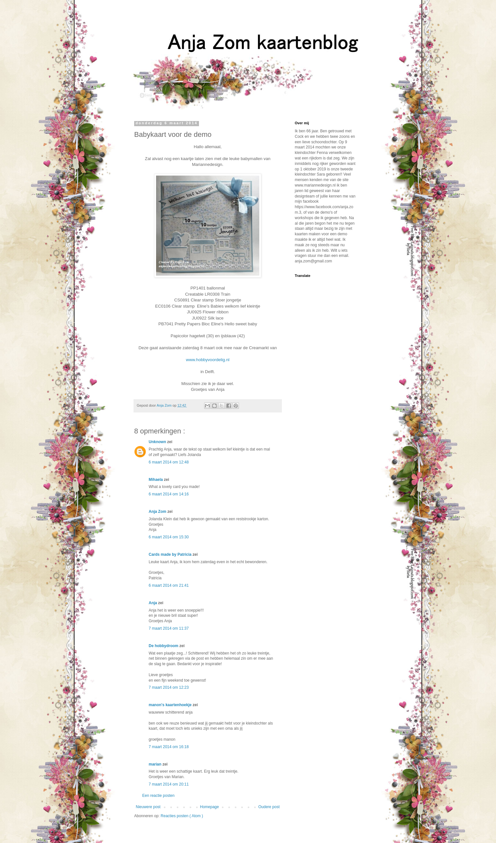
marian (156, 764)
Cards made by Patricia (171, 554)
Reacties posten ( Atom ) (182, 816)
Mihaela (156, 479)
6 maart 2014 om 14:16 (169, 494)
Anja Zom (158, 511)
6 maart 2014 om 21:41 (169, 585)
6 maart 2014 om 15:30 (169, 537)
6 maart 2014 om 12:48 (169, 462)
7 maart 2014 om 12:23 (169, 687)
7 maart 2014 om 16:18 (169, 747)
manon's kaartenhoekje (171, 705)
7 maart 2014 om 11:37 (169, 628)
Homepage (209, 807)
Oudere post (269, 807)
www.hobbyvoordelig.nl (208, 359)
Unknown (158, 442)
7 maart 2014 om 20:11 (169, 784)
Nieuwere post (148, 807)
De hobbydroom (164, 646)
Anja (153, 603)
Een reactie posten (158, 795)
